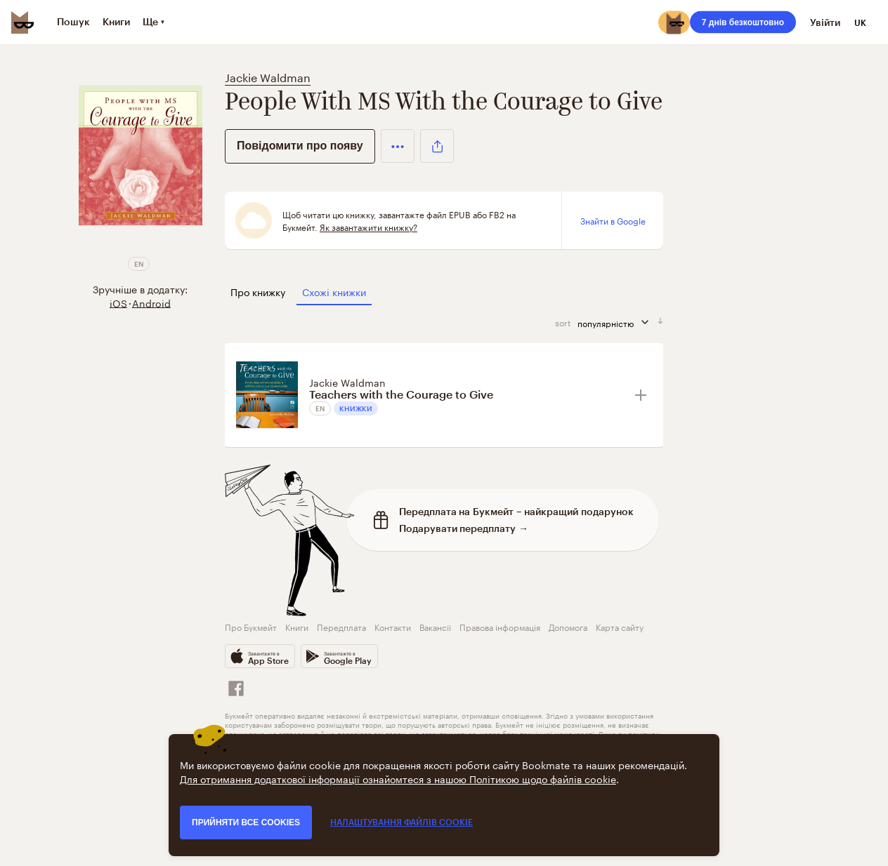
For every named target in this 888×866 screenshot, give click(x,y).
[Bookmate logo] (22, 22)
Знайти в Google (613, 220)
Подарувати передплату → (463, 528)
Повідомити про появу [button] (300, 146)
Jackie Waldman (268, 76)
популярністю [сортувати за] (617, 322)
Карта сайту (620, 626)
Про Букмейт (251, 626)
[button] (397, 146)
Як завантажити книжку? (368, 226)
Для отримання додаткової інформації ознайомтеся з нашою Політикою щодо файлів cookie (398, 778)
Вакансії (435, 626)
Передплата (341, 626)
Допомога (568, 626)
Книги (296, 626)
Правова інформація (499, 626)
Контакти (392, 626)
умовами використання (614, 715)
